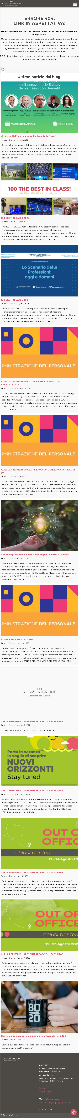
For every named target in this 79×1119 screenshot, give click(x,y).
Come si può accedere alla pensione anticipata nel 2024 (33, 1036)
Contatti (43, 1088)
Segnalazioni (45, 1092)
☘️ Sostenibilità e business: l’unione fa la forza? (28, 136)
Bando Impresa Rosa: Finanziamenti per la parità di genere (35, 554)
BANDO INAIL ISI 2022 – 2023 (18, 639)
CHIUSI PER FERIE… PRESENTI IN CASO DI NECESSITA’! (32, 721)
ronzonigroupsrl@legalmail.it (57, 1102)
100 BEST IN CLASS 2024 (15, 300)
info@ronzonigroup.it (53, 1099)
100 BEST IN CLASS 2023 (15, 218)
